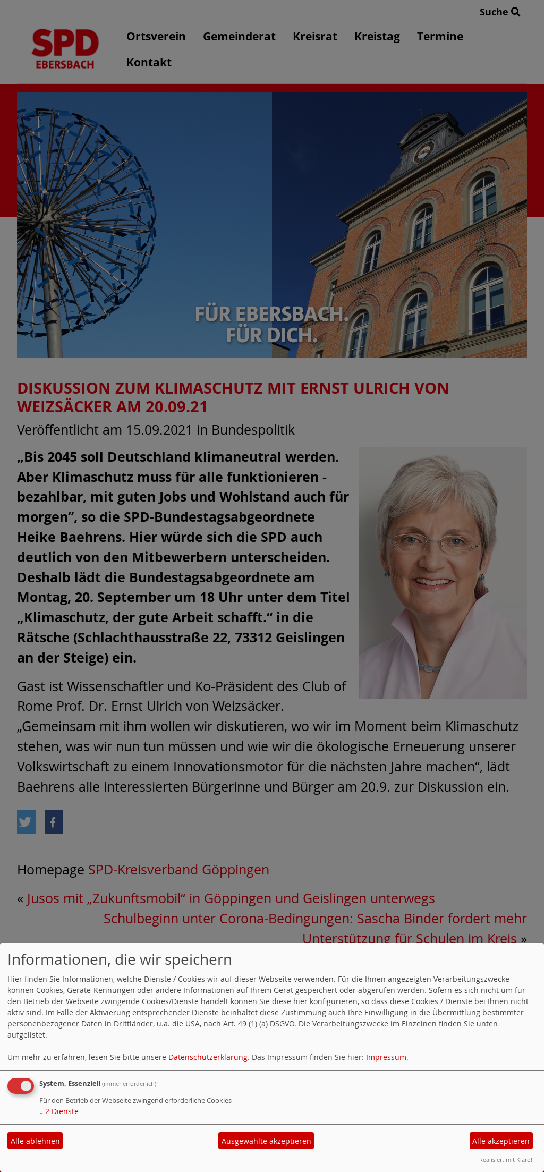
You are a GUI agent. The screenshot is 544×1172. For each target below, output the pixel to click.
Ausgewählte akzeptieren (266, 1141)
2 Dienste (59, 1111)
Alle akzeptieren (501, 1141)
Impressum (386, 1057)
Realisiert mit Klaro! (505, 1159)
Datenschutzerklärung (208, 1057)
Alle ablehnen (35, 1141)
